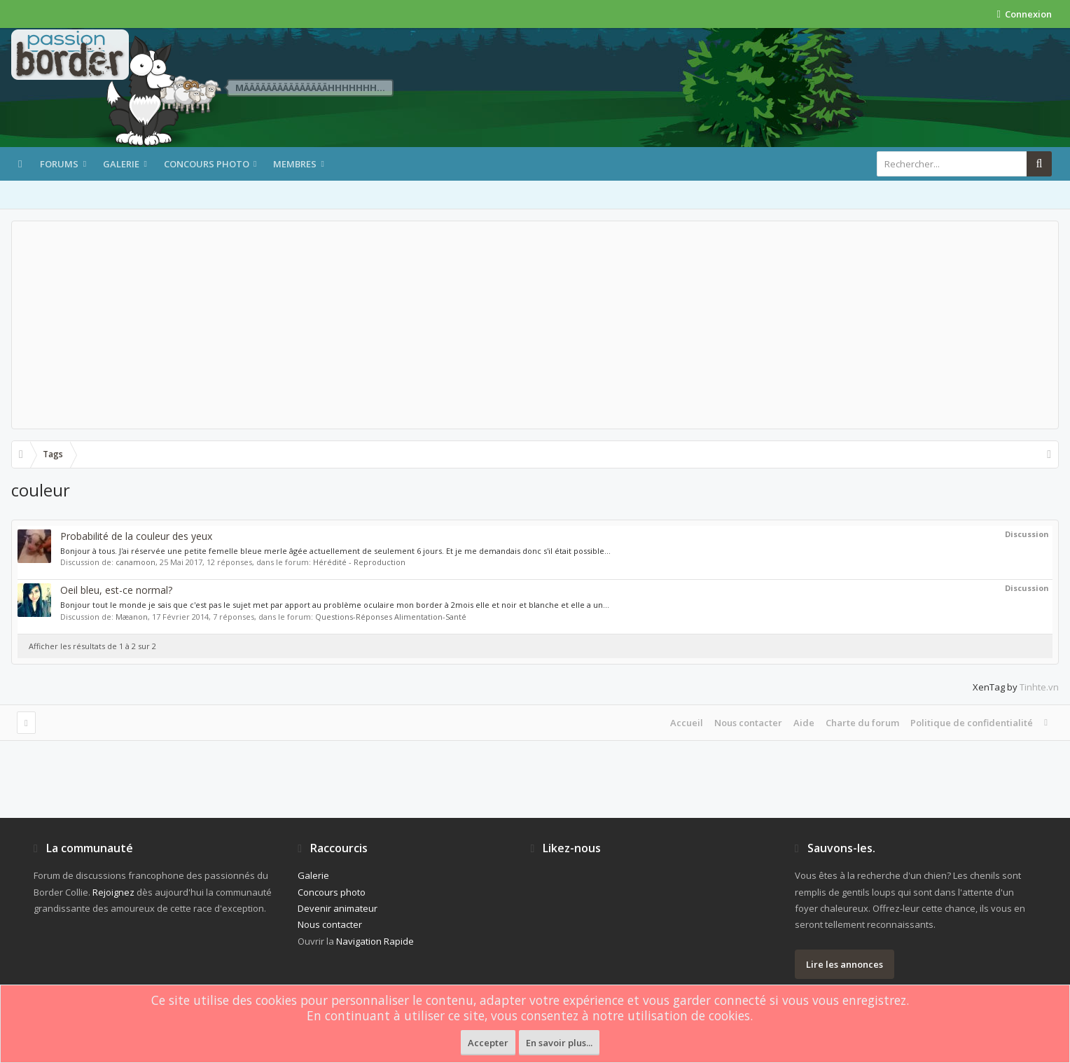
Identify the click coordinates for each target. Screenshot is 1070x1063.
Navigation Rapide (375, 941)
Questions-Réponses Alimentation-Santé (390, 616)
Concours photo (206, 164)
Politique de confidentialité (971, 722)
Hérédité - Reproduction (359, 562)
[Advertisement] (535, 325)
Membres (295, 164)
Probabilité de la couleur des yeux (136, 536)
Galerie (121, 164)
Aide (803, 722)
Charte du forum (862, 722)
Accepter (488, 1042)
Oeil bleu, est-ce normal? (116, 590)
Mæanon (132, 616)
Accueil (686, 722)
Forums (59, 164)
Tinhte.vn (1039, 687)
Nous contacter (748, 722)
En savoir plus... (559, 1042)
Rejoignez (113, 892)
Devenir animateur (337, 908)
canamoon (135, 562)
